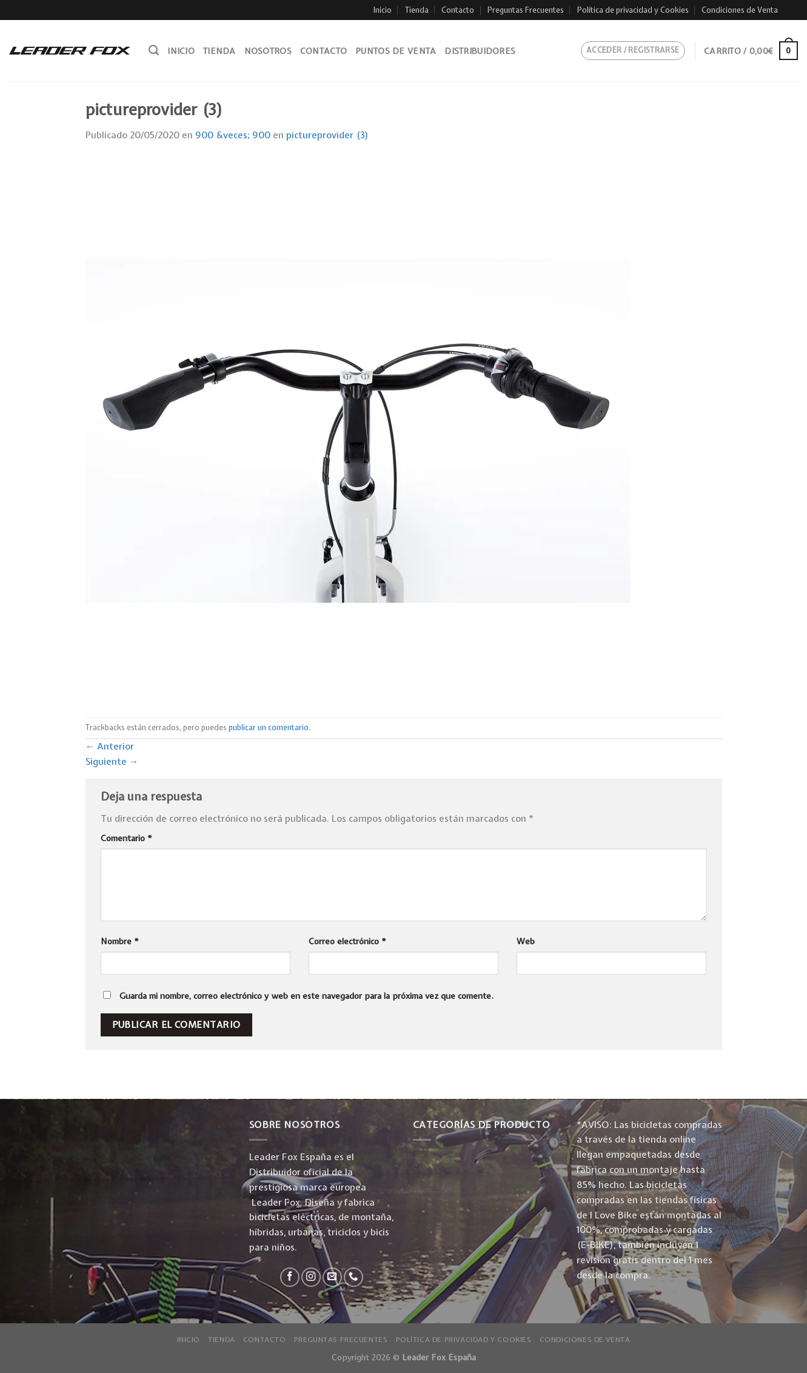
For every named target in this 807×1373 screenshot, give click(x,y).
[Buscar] (154, 50)
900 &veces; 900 (232, 135)
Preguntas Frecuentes (525, 10)
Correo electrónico (347, 941)
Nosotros (268, 50)
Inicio (382, 10)
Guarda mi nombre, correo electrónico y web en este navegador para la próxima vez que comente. (306, 995)
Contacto (457, 10)
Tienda (417, 10)
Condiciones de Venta (740, 10)
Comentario (126, 838)
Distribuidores (479, 50)
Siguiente (112, 761)
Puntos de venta (395, 50)
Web (526, 941)
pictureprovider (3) (327, 135)
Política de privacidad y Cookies (633, 10)
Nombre (120, 941)
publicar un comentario (269, 727)
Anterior (110, 746)
